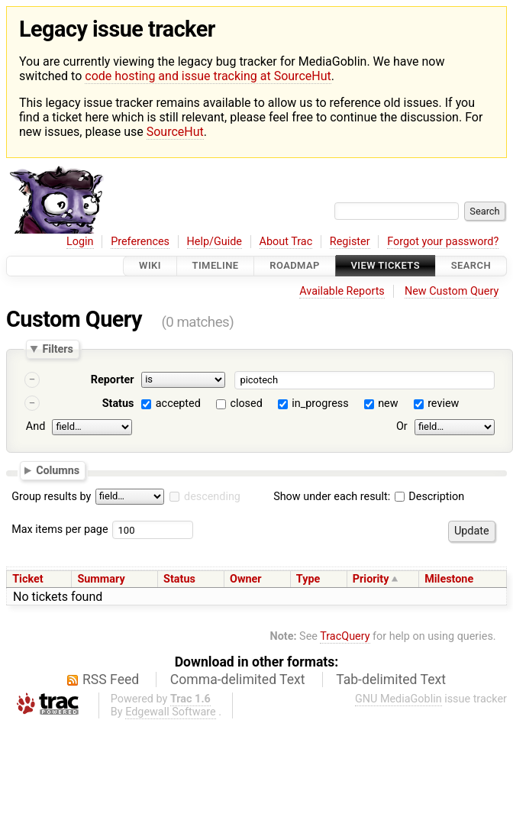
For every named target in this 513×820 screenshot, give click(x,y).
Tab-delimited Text (391, 679)
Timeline (215, 266)
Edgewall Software (170, 711)
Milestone (448, 579)
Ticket (27, 579)
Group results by (51, 496)
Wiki (150, 266)
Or (402, 426)
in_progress (320, 403)
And (35, 426)
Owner (246, 579)
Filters (57, 349)
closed (246, 403)
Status (118, 403)
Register (350, 241)
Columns (57, 470)
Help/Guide (214, 241)
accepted (178, 403)
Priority (371, 579)
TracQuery (344, 636)
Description (429, 496)
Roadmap (294, 266)
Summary (100, 579)
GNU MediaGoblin (398, 698)
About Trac (286, 241)
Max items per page (59, 529)
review (443, 403)
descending (212, 496)
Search (471, 266)
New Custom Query (451, 291)
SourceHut (175, 131)
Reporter (112, 379)
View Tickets (385, 266)
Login (80, 241)
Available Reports (342, 291)
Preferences (140, 241)
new (388, 403)
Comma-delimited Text (237, 679)
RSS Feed (110, 679)
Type (308, 579)
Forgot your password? (442, 241)
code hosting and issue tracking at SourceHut (208, 76)
